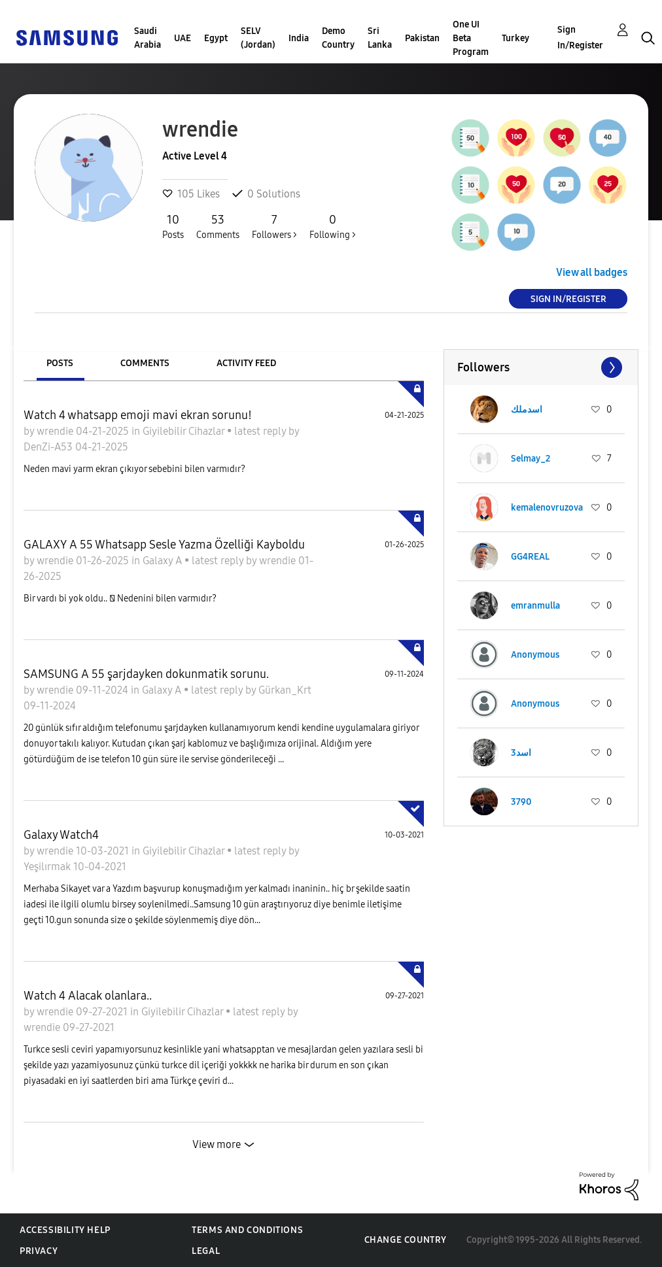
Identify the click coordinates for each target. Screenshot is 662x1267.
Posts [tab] (59, 363)
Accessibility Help (65, 1230)
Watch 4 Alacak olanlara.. (88, 995)
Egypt (216, 38)
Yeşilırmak (48, 866)
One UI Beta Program (471, 38)
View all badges (591, 272)
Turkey (515, 38)
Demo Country (338, 37)
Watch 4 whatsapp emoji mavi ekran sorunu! (138, 415)
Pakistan (422, 38)
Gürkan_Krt (284, 690)
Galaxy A (163, 560)
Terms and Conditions (247, 1230)
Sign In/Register (580, 37)
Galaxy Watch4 (61, 835)
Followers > (274, 226)
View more (216, 1144)
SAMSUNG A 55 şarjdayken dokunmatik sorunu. (146, 674)
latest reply (261, 431)
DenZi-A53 (49, 447)
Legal (206, 1251)
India (298, 38)
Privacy (39, 1251)
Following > (332, 226)
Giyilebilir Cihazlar (185, 431)
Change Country (405, 1239)
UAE (182, 38)
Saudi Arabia (147, 37)
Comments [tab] (144, 363)
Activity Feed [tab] (246, 363)
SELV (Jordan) (258, 37)
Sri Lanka (380, 37)
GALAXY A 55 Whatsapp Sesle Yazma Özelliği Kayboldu (164, 544)
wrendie (56, 431)
